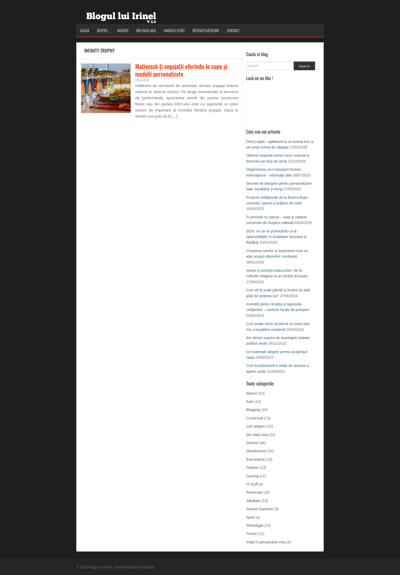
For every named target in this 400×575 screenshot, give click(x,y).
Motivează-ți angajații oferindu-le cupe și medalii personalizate (181, 70)
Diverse (252, 443)
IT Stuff (252, 484)
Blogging (253, 410)
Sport (250, 517)
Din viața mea (146, 30)
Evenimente (255, 459)
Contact (233, 30)
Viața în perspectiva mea (265, 542)
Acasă (84, 30)
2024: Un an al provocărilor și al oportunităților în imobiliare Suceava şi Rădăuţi (276, 237)
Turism (251, 534)
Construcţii (254, 418)
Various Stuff (174, 30)
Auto (250, 401)
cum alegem (256, 426)
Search (304, 66)
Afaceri (122, 30)
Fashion (252, 468)
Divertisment (256, 451)
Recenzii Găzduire (206, 30)
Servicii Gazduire (259, 509)
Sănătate (253, 501)
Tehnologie (255, 525)
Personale (254, 492)
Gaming (252, 476)
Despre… (103, 30)
